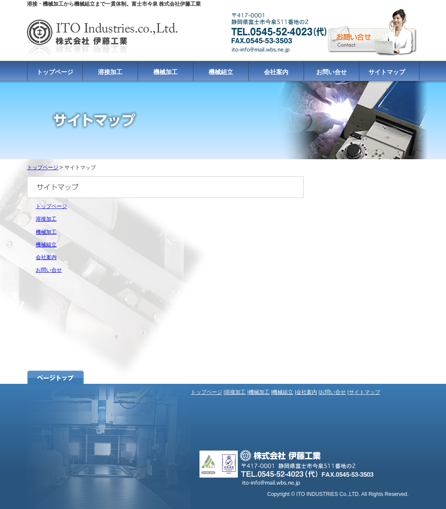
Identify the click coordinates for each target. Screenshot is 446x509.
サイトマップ (386, 71)
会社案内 (276, 71)
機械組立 (221, 71)
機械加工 (165, 71)
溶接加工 (110, 71)
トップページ (55, 71)
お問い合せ (331, 71)
